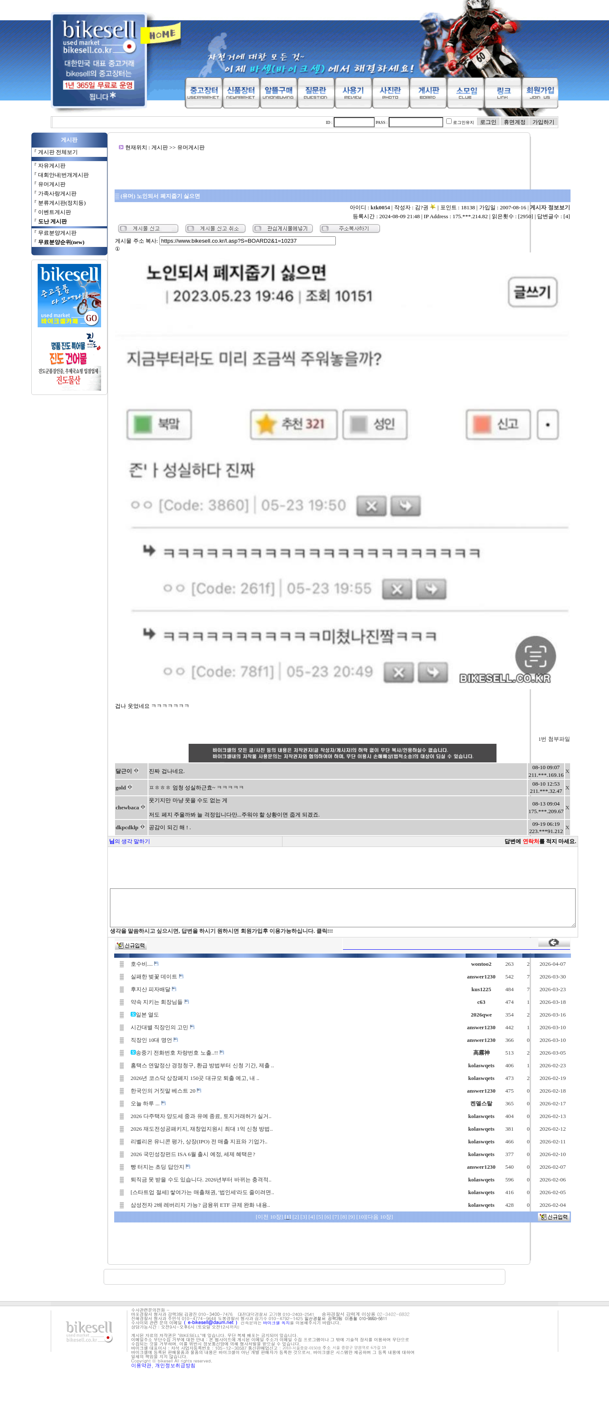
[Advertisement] (342, 170)
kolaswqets (504, 1118)
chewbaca (100, 861)
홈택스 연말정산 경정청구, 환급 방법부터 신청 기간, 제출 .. (176, 1118)
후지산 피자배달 (128, 1042)
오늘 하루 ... (122, 1157)
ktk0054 (408, 207)
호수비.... (119, 1017)
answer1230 (503, 1030)
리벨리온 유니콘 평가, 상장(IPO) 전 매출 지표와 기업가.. (173, 1195)
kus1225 (503, 1042)
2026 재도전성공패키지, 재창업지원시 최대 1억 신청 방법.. (176, 1182)
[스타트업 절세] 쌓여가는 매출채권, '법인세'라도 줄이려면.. (176, 1245)
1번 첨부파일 (582, 792)
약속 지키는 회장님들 (134, 1055)
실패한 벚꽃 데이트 (131, 1030)
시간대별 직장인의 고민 (137, 1080)
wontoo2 (504, 1017)
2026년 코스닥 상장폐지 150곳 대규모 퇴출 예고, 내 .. (169, 1131)
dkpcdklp (99, 880)
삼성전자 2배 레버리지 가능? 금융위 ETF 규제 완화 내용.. (174, 1258)
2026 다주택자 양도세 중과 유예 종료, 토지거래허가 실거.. (175, 1169)
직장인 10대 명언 (128, 1093)
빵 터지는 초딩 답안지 (135, 1220)
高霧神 (503, 1106)
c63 (503, 1055)
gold (93, 841)
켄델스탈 (504, 1157)
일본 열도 (121, 1068)
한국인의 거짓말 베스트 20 (140, 1144)
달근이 (96, 824)
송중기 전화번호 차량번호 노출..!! (154, 1106)
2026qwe (503, 1068)
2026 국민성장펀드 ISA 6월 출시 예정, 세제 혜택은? (167, 1207)
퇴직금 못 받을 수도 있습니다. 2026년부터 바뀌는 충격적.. (175, 1233)
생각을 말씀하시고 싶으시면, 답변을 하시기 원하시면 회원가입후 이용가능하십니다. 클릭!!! (192, 984)
